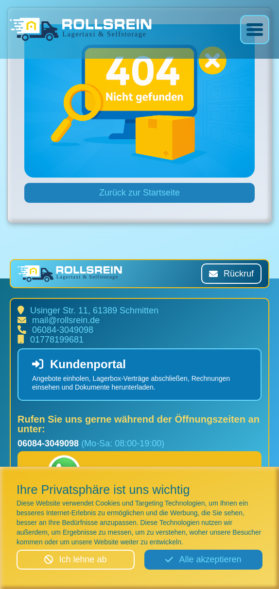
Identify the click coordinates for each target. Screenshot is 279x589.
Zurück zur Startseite (139, 192)
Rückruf (231, 273)
